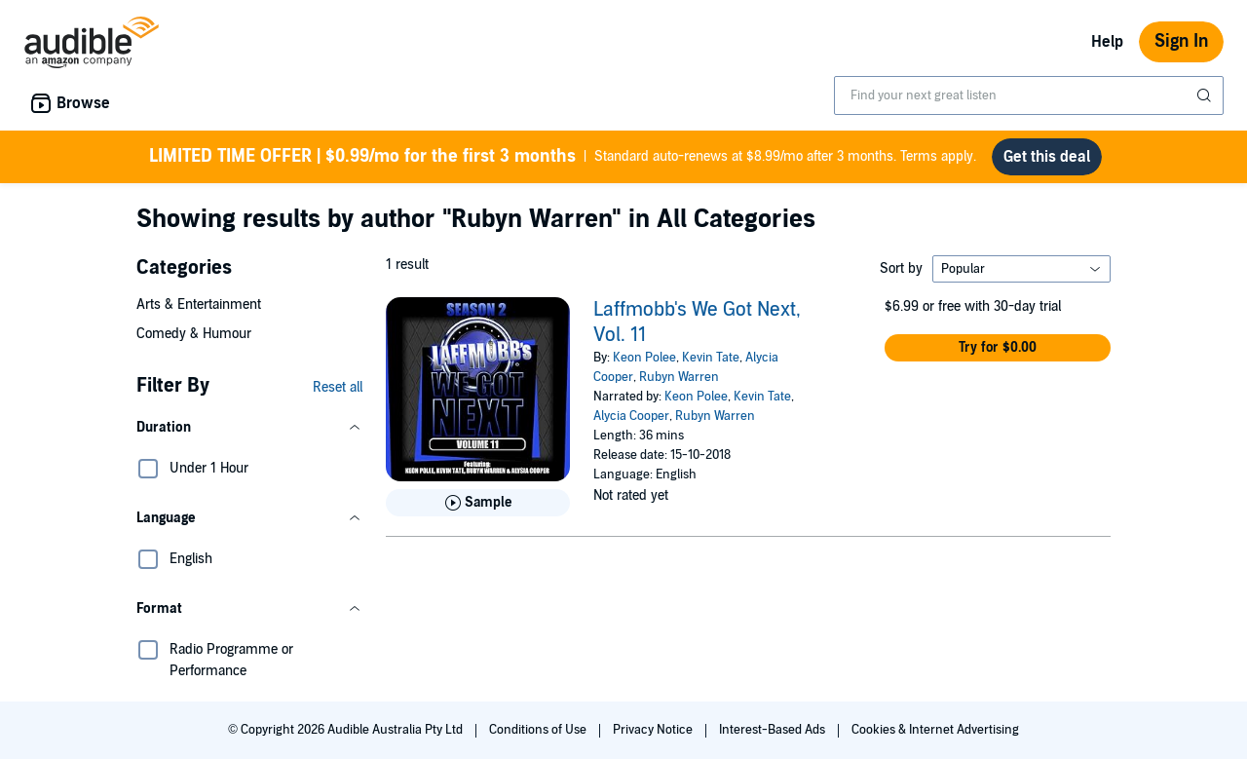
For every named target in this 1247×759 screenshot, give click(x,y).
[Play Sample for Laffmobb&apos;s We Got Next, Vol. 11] (478, 502)
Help (1107, 42)
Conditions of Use (539, 730)
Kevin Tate (710, 357)
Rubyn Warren (679, 377)
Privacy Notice (654, 730)
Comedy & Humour (193, 333)
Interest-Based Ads (773, 730)
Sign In (1181, 41)
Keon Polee (644, 357)
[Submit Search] (1206, 95)
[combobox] (1029, 95)
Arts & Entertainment (198, 304)
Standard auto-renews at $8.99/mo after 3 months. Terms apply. (562, 157)
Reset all (337, 387)
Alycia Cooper (631, 416)
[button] (249, 427)
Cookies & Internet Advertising (935, 730)
